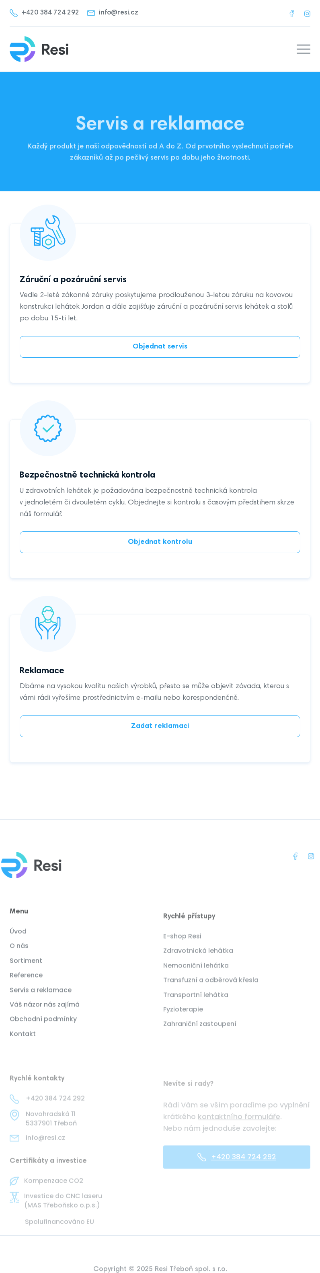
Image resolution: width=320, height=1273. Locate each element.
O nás (19, 953)
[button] (303, 49)
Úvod (18, 938)
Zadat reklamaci (160, 726)
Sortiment (26, 967)
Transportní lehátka (195, 1003)
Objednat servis (160, 347)
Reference (26, 982)
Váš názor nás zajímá (45, 1011)
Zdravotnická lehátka (198, 959)
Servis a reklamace (41, 996)
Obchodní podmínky (43, 1026)
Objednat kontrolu (160, 542)
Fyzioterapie (183, 1018)
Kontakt (23, 1040)
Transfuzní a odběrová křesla (210, 989)
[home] (39, 49)
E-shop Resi (182, 945)
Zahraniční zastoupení (199, 1033)
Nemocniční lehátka (196, 974)
